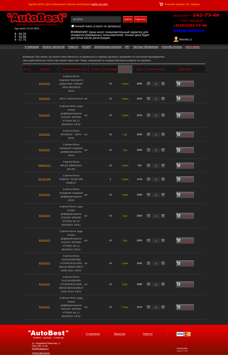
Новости (147, 333)
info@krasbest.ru (188, 30)
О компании (93, 333)
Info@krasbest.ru (40, 349)
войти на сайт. (99, 4)
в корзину (184, 84)
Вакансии (119, 333)
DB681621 (44, 165)
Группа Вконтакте (41, 353)
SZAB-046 (44, 179)
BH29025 (44, 83)
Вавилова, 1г (185, 39)
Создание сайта (182, 348)
